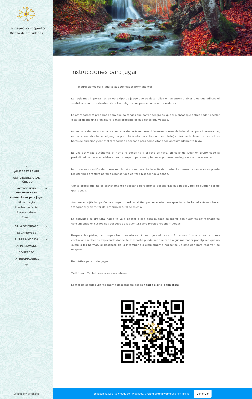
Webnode (33, 393)
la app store (171, 284)
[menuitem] (26, 171)
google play (152, 284)
